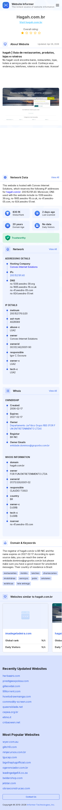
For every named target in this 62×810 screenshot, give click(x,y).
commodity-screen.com (17, 701)
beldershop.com (13, 778)
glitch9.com (10, 747)
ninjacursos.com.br (14, 752)
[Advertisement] (31, 78)
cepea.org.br (10, 712)
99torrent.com (11, 691)
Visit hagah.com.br (30, 22)
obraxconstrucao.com (16, 788)
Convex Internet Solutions (24, 267)
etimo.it (7, 717)
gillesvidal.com (11, 686)
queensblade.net (13, 706)
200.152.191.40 (17, 275)
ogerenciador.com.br (15, 767)
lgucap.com (10, 757)
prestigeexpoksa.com (16, 681)
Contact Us (31, 797)
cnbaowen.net (11, 722)
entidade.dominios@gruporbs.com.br (30, 445)
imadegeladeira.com (18, 633)
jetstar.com (9, 783)
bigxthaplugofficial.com (17, 762)
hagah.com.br (13, 191)
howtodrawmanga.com (17, 696)
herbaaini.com (11, 675)
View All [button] (55, 177)
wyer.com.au (10, 741)
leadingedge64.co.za (15, 772)
